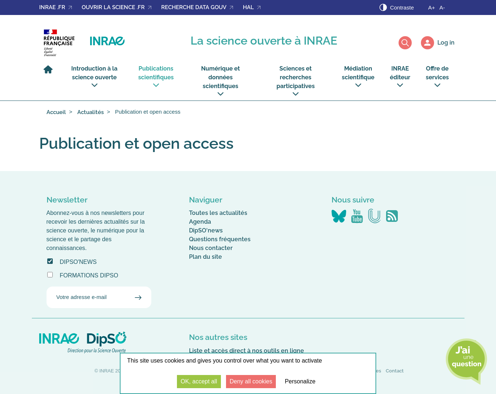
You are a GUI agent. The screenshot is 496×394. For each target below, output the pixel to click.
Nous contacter (211, 248)
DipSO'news (78, 262)
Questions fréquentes (220, 239)
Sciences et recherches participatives (296, 81)
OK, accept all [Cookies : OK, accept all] (199, 381)
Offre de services (437, 76)
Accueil (56, 112)
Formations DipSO (89, 275)
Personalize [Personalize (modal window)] (300, 381)
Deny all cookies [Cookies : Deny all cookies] (251, 381)
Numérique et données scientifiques (220, 81)
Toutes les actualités (218, 212)
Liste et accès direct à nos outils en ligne (246, 350)
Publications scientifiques (156, 76)
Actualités (90, 112)
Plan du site (205, 256)
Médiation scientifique (358, 76)
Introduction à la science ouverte (94, 76)
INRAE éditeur (400, 76)
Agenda (200, 221)
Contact (395, 371)
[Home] (49, 73)
